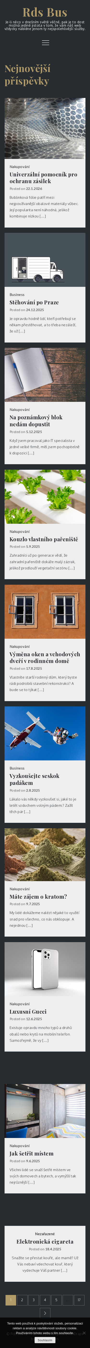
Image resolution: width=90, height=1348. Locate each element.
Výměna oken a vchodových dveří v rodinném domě (45, 657)
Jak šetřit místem (32, 1153)
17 (79, 1300)
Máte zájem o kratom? (38, 896)
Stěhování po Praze (34, 302)
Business (17, 294)
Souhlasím (45, 1340)
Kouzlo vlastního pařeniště (44, 539)
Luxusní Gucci (28, 1011)
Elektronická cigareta (45, 1241)
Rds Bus (45, 11)
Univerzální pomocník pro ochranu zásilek (44, 178)
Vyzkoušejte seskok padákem (35, 779)
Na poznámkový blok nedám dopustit (36, 420)
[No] (84, 1332)
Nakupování (20, 166)
